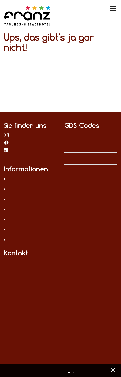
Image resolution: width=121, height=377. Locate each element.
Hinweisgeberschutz (30, 230)
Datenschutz (30, 179)
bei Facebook (6, 142)
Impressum (30, 190)
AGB (30, 200)
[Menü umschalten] (113, 8)
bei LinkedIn (6, 149)
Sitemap (30, 210)
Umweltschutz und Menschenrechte (30, 240)
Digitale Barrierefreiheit (30, 220)
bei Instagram (6, 134)
